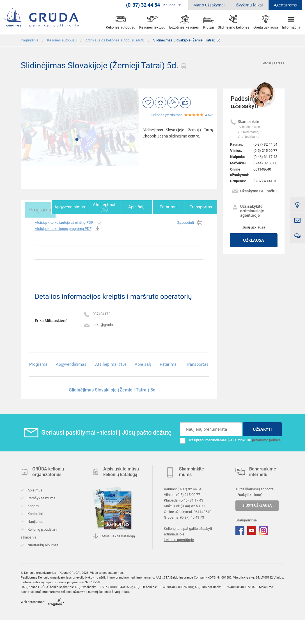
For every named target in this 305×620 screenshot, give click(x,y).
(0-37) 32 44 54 (265, 144)
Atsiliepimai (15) (105, 207)
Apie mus (34, 489)
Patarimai (169, 206)
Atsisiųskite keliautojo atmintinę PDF (68, 222)
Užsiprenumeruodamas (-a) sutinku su (231, 439)
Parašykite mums (41, 497)
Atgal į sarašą (274, 63)
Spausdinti (190, 222)
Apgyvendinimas (71, 206)
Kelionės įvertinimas (167, 115)
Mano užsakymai (209, 5)
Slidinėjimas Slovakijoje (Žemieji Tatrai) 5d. (113, 388)
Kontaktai (35, 513)
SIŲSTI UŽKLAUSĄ (257, 504)
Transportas (201, 206)
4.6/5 (209, 115)
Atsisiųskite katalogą (113, 535)
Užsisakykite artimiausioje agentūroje (248, 211)
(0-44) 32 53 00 (265, 163)
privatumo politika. (267, 439)
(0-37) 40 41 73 (265, 181)
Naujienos (35, 520)
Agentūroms (285, 5)
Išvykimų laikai (249, 5)
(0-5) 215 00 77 (265, 150)
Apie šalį (137, 206)
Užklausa (253, 240)
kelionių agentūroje (179, 539)
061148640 (262, 169)
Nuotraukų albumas (43, 544)
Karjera (33, 505)
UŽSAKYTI (262, 427)
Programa (36, 206)
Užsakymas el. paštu (254, 192)
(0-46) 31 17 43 (265, 157)
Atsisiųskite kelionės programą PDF (68, 227)
